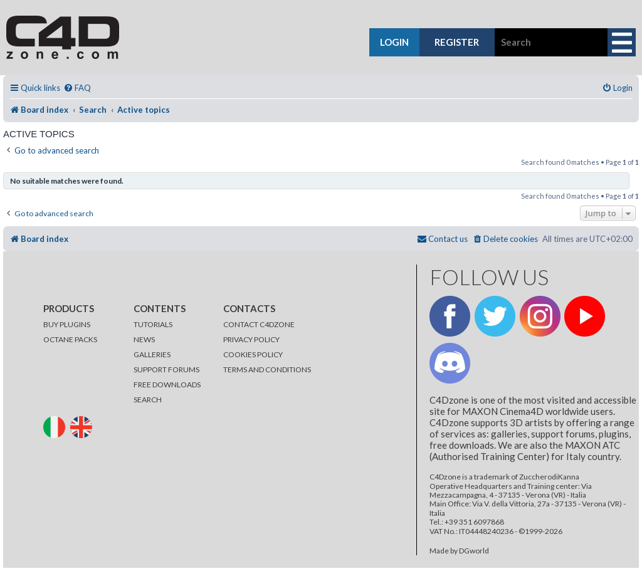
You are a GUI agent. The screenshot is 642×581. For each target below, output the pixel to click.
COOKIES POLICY (253, 354)
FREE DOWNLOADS (167, 384)
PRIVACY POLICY (251, 339)
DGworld (474, 551)
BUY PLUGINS (66, 324)
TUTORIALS (153, 324)
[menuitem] (77, 88)
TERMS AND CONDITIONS (267, 369)
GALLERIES (152, 354)
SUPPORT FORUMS (166, 369)
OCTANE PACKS (70, 339)
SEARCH (148, 399)
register (456, 42)
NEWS (144, 339)
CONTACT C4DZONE (259, 324)
